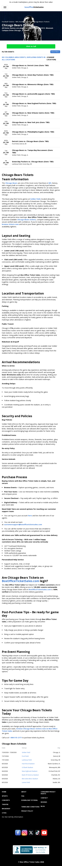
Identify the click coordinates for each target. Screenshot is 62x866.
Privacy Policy (27, 811)
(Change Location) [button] (51, 58)
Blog (43, 806)
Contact (44, 798)
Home (4, 792)
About (23, 792)
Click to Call (31, 46)
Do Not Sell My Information (12, 817)
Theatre (5, 804)
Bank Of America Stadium (30, 775)
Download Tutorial (29, 800)
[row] (31, 66)
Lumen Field (26, 782)
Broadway (6, 809)
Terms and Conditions (30, 807)
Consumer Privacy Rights (48, 793)
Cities (4, 813)
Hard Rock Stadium (28, 764)
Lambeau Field (27, 760)
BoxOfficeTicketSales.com (20, 581)
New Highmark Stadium (29, 771)
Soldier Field (26, 752)
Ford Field (25, 756)
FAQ (22, 796)
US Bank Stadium (27, 767)
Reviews (44, 802)
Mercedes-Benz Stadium (30, 779)
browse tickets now (10, 224)
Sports (5, 796)
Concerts (6, 800)
